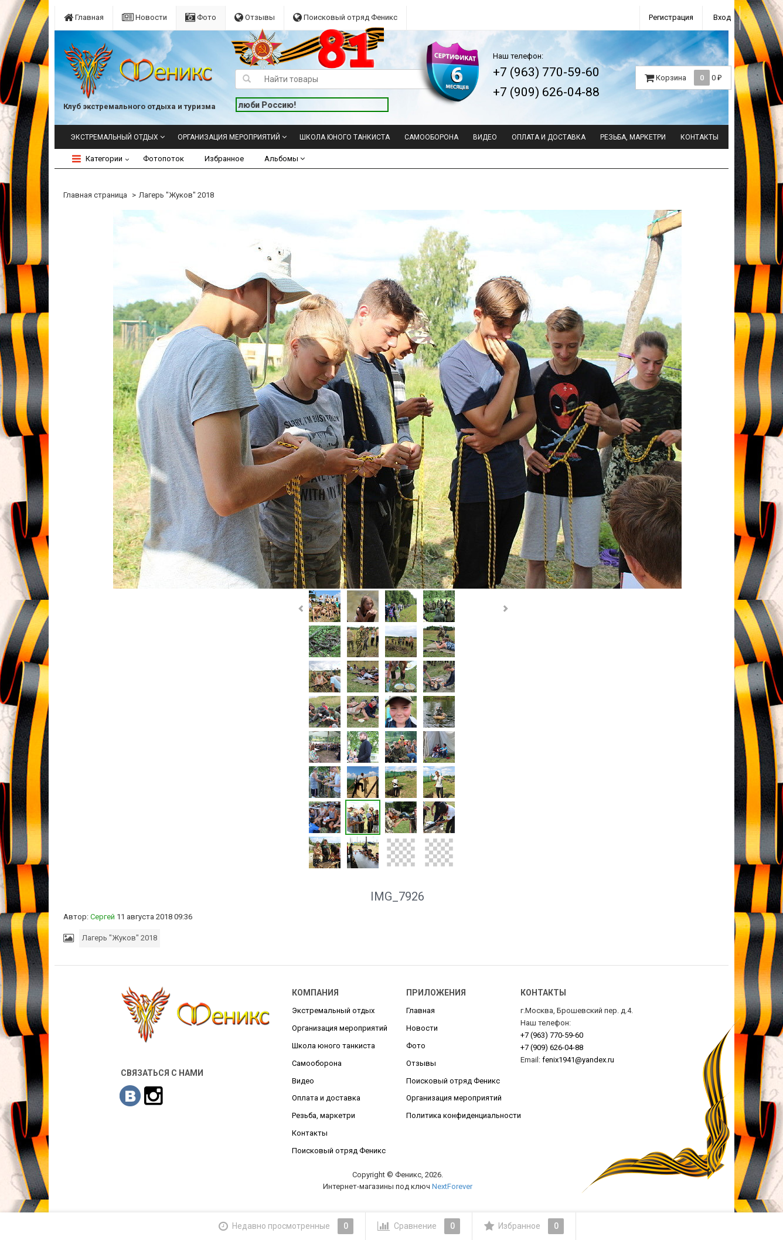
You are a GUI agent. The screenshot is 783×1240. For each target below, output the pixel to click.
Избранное (224, 158)
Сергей (102, 916)
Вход (722, 17)
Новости (144, 17)
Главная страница (95, 195)
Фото (200, 17)
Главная (84, 17)
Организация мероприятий (229, 137)
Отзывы (254, 17)
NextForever (452, 1186)
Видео (485, 137)
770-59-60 (551, 1035)
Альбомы (284, 158)
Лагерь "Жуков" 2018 (176, 195)
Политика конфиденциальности (463, 1115)
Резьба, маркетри (633, 137)
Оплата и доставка (548, 137)
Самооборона (431, 137)
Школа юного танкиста (344, 137)
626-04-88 (551, 1047)
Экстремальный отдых (114, 137)
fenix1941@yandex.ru (578, 1059)
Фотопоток (163, 158)
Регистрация (671, 17)
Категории (97, 158)
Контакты (699, 137)
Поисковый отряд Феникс (345, 17)
